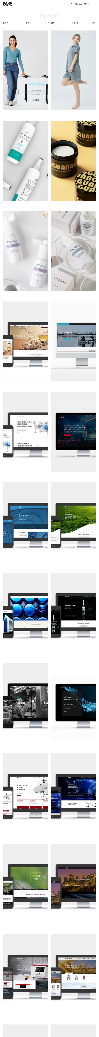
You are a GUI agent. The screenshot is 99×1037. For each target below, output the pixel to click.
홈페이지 (6, 22)
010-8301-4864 (80, 3)
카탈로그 (27, 22)
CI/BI (94, 23)
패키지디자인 (73, 22)
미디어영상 (49, 22)
